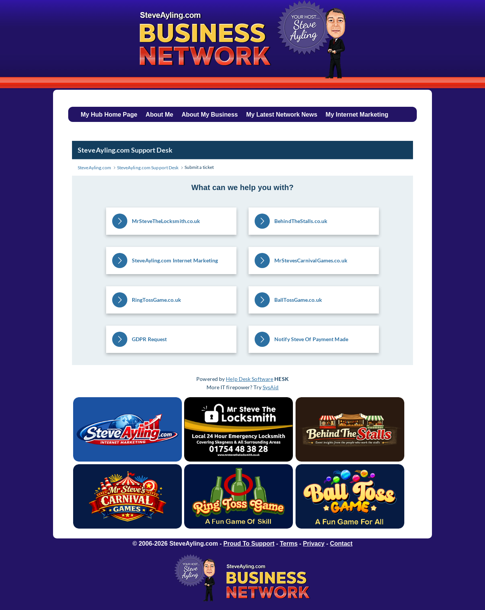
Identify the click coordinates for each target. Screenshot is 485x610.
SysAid (271, 387)
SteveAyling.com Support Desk (125, 150)
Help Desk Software (249, 379)
